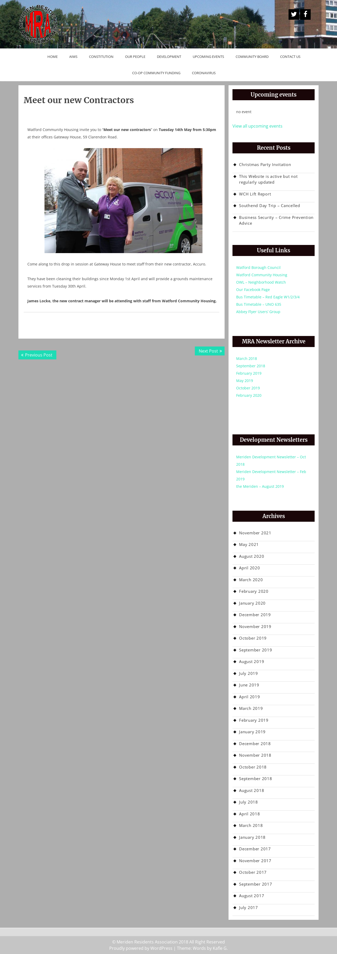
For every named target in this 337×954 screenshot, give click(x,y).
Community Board (252, 56)
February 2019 (248, 373)
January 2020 (252, 603)
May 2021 (249, 544)
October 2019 (248, 387)
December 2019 (255, 614)
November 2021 (255, 532)
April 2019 (249, 696)
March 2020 (251, 579)
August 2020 (251, 556)
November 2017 (255, 860)
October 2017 (253, 872)
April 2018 (249, 813)
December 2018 (255, 743)
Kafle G (220, 948)
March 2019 (251, 708)
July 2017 (248, 907)
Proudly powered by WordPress (140, 948)
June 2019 (249, 684)
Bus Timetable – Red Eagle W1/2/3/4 (268, 296)
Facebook (305, 14)
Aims (73, 56)
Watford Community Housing (261, 274)
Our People (135, 56)
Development (169, 56)
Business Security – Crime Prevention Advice (276, 220)
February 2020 (248, 395)
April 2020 (249, 567)
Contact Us (290, 56)
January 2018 (252, 837)
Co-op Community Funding (156, 73)
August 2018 (251, 790)
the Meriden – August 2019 (260, 486)
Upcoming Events (208, 56)
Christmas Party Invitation (265, 164)
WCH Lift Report (255, 194)
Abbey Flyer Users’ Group (258, 311)
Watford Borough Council (258, 267)
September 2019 (255, 649)
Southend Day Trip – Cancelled (269, 205)
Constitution (101, 56)
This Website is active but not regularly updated (268, 179)
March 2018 (246, 358)
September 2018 (250, 365)
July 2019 (248, 673)
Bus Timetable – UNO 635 (258, 304)
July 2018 (248, 802)
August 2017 (251, 895)
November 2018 (255, 755)
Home (52, 56)
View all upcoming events (257, 126)
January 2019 (252, 731)
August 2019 (251, 661)
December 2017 (255, 848)
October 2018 (253, 767)
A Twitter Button (294, 14)
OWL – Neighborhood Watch (261, 282)
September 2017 (255, 884)
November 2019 (255, 626)
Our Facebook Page (253, 289)
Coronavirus (204, 73)
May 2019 (244, 380)
